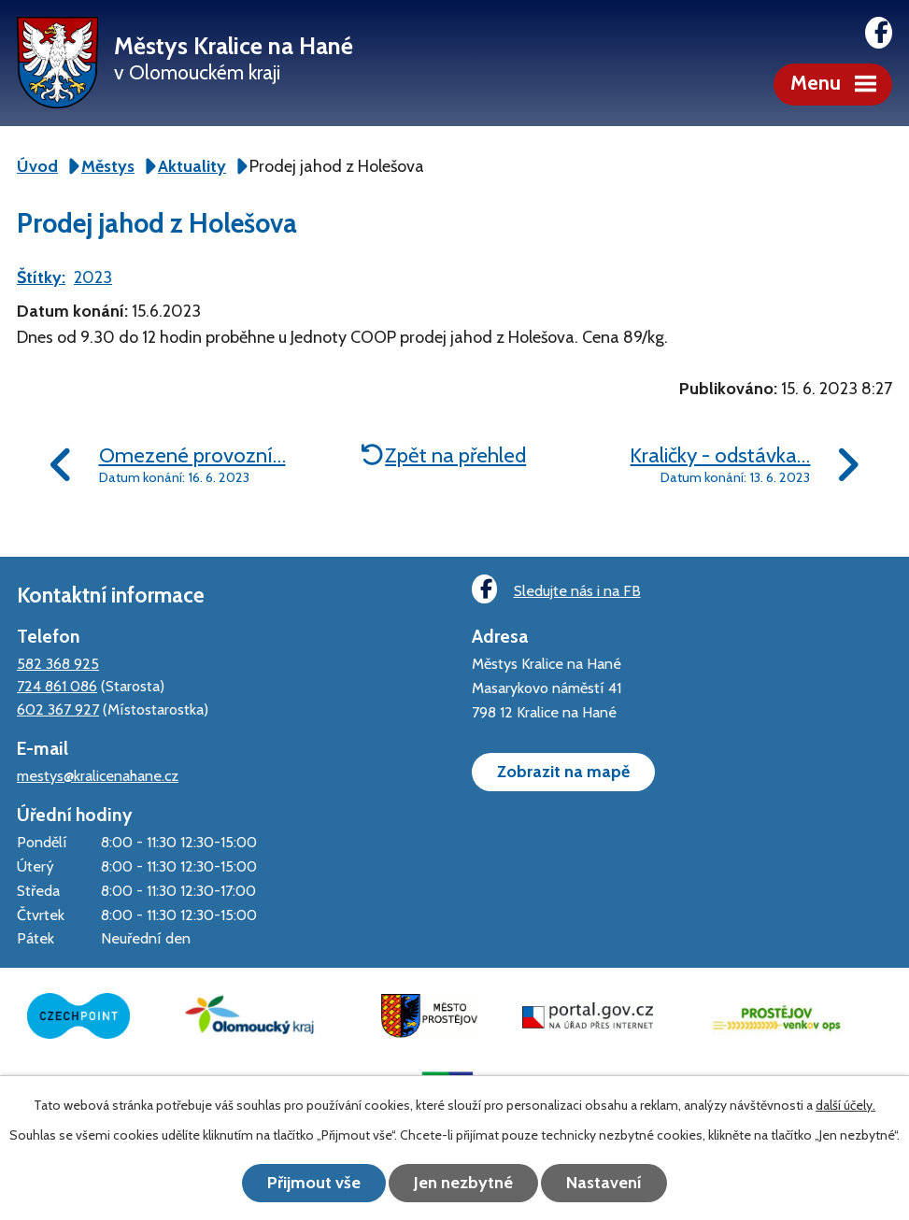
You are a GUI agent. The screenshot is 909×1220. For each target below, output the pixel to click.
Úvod (37, 166)
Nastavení (604, 1182)
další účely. (845, 1105)
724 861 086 (57, 685)
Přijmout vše (314, 1182)
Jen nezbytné (463, 1182)
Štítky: (41, 277)
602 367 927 (58, 709)
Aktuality (192, 166)
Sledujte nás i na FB (556, 589)
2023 (93, 277)
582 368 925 (58, 663)
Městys (108, 166)
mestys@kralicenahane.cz (97, 775)
